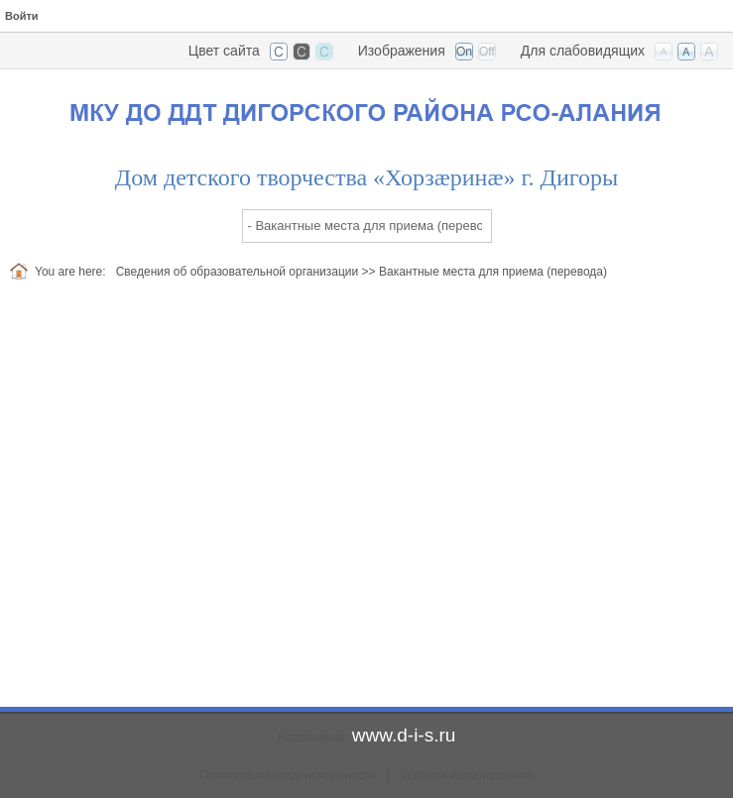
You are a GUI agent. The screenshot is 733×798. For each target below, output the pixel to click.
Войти (22, 16)
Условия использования (467, 775)
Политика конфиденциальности (288, 775)
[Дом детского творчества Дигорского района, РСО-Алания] (367, 107)
